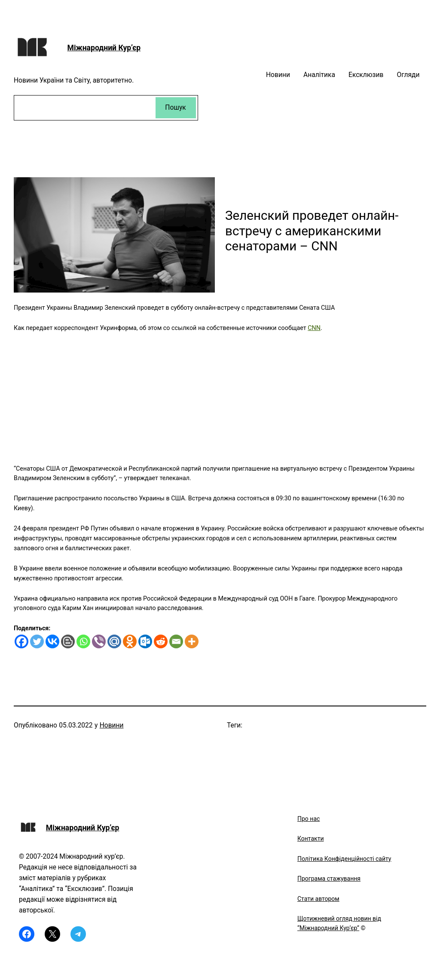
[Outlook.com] (145, 641)
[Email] (176, 641)
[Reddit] (161, 641)
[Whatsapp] (83, 641)
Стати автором (318, 898)
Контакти (310, 838)
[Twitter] (37, 641)
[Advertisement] (220, 393)
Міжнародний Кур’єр (104, 47)
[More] (192, 641)
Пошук (175, 107)
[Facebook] (21, 641)
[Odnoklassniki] (130, 641)
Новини (112, 725)
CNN (314, 327)
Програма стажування (329, 878)
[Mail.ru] (114, 641)
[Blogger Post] (68, 641)
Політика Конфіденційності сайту (344, 858)
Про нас (308, 818)
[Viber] (99, 641)
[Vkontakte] (52, 641)
